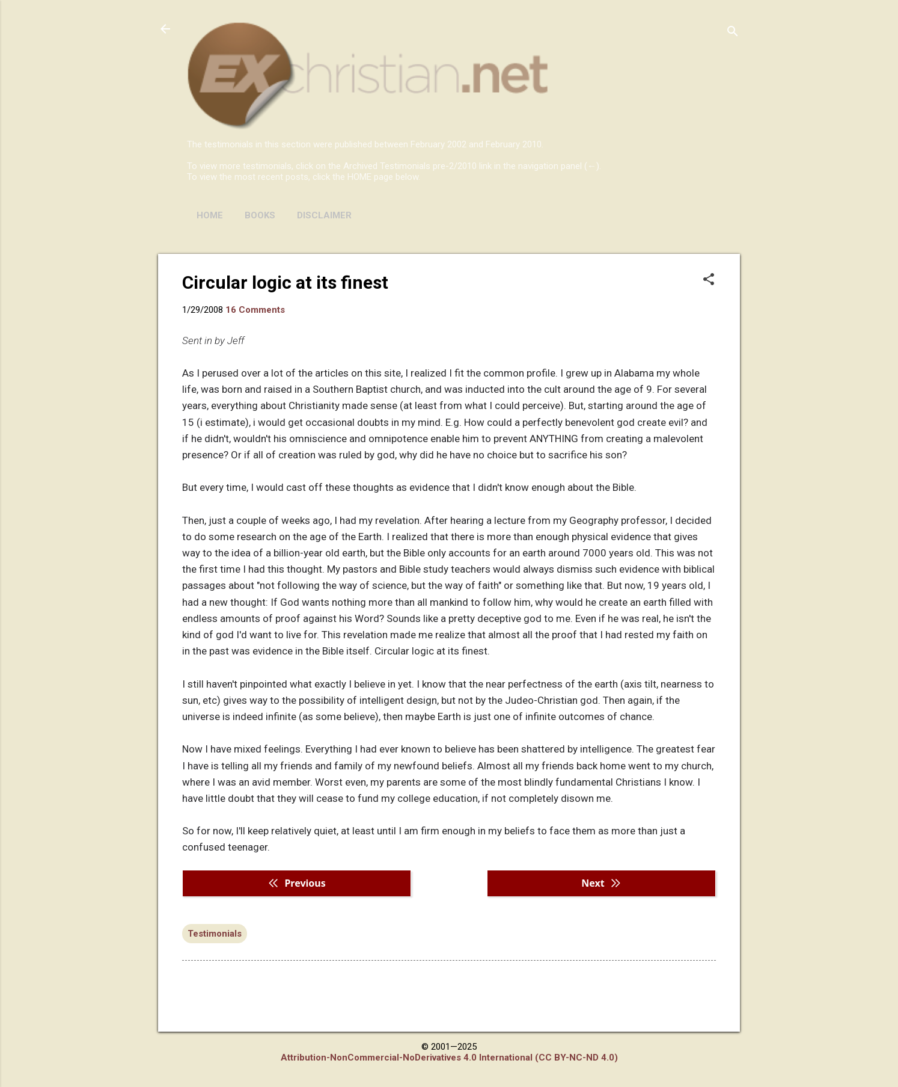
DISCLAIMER (324, 215)
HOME (210, 215)
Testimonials (215, 933)
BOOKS (260, 215)
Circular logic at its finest (285, 282)
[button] (708, 280)
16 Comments (255, 309)
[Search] (732, 32)
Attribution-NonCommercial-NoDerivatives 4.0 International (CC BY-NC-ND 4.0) (449, 1057)
